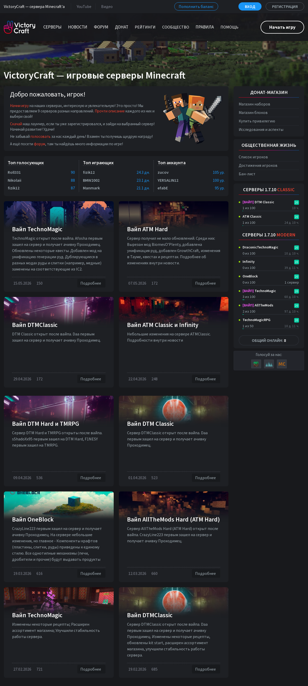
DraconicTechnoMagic (260, 247)
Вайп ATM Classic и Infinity (162, 325)
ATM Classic (252, 216)
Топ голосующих (26, 163)
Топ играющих (98, 163)
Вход (250, 6)
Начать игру (282, 27)
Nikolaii (14, 180)
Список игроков (253, 156)
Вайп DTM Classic (150, 424)
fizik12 (14, 187)
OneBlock (250, 276)
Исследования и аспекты (261, 129)
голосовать (41, 136)
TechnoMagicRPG (257, 319)
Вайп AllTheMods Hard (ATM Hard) (173, 519)
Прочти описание (110, 111)
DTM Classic (258, 202)
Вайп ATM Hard (147, 229)
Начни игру (19, 105)
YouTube (83, 6)
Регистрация (285, 6)
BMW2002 (91, 180)
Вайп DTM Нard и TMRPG (45, 424)
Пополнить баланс (196, 6)
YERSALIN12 (168, 180)
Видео (106, 6)
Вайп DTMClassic (34, 325)
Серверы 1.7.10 (269, 189)
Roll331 (14, 172)
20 (296, 202)
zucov (163, 172)
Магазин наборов (254, 104)
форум (39, 143)
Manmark (91, 187)
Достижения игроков (258, 165)
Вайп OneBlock (33, 519)
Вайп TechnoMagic (37, 229)
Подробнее (91, 283)
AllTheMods (258, 305)
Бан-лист (247, 173)
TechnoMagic (259, 290)
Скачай (16, 123)
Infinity (249, 261)
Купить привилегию (257, 121)
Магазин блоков (253, 112)
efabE (163, 187)
